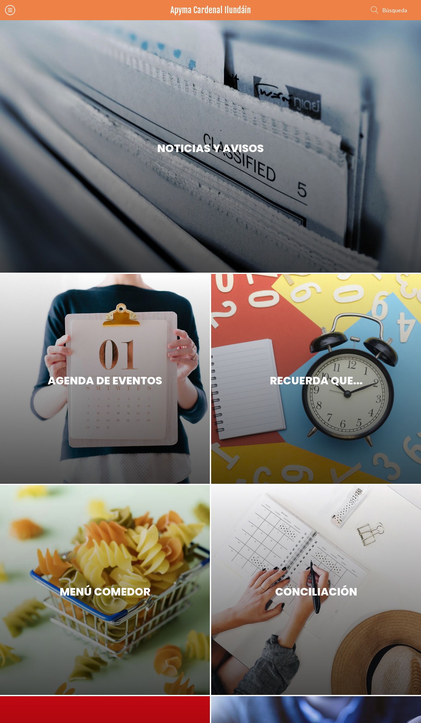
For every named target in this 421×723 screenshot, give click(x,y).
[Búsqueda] (389, 10)
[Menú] (10, 10)
